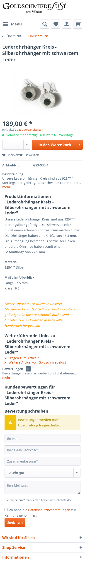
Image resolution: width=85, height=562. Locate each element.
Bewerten (29, 155)
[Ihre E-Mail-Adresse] (42, 449)
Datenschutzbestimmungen (49, 510)
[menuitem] (12, 24)
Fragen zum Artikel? (22, 358)
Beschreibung (12, 174)
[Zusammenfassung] (42, 461)
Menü (12, 23)
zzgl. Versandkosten (30, 129)
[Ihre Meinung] (42, 487)
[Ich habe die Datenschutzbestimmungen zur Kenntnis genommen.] (6, 509)
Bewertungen (12, 369)
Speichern (15, 522)
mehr (6, 187)
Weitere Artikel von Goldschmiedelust (35, 362)
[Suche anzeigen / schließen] (44, 24)
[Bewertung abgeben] (42, 473)
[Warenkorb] (77, 24)
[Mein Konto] (66, 24)
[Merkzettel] (55, 24)
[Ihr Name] (42, 438)
